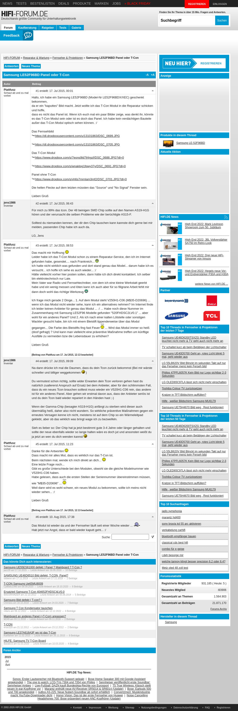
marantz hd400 (171, 517)
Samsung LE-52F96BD (190, 143)
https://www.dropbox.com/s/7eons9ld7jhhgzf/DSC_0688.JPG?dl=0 (79, 157)
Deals (63, 3)
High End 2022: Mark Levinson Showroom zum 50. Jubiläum (204, 225)
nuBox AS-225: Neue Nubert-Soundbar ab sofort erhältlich (74, 692)
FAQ (207, 707)
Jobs (116, 3)
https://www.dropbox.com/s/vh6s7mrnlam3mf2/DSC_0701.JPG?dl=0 (81, 179)
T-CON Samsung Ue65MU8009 (23, 583)
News (7, 3)
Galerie (76, 27)
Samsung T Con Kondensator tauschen (28, 608)
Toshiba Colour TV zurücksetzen (182, 388)
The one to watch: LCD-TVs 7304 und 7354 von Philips (61, 682)
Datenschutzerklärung (185, 707)
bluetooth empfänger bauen (179, 536)
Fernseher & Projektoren (67, 57)
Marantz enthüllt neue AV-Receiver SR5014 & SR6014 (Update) (84, 688)
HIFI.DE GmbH (23, 707)
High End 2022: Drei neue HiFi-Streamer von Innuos (204, 257)
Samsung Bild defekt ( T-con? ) (23, 600)
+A (153, 74)
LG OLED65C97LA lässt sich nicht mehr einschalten (194, 382)
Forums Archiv (219, 608)
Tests (21, 3)
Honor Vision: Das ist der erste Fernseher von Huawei (89, 695)
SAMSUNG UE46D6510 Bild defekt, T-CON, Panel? (36, 575)
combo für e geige (173, 549)
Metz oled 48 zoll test (175, 567)
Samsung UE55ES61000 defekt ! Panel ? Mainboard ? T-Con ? (43, 567)
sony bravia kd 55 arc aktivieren (181, 523)
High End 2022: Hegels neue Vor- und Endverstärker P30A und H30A (206, 272)
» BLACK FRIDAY (138, 3)
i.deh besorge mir (173, 555)
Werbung (113, 707)
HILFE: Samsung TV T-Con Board (25, 640)
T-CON (8, 624)
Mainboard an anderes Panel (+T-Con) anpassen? (35, 616)
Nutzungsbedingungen (154, 707)
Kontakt (77, 707)
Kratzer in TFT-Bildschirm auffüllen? (184, 394)
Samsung (171, 622)
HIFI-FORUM (11, 57)
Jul (7, 660)
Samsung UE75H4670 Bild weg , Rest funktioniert (193, 407)
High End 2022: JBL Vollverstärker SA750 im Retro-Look (206, 241)
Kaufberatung (27, 27)
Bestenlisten (42, 3)
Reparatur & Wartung (36, 57)
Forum (8, 27)
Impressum (95, 707)
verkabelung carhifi (173, 530)
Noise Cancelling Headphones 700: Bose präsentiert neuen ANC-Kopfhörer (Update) (92, 697)
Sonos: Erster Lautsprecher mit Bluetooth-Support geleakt (48, 679)
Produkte (82, 3)
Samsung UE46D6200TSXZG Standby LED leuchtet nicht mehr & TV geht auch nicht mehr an (192, 339)
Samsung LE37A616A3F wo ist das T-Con (30, 632)
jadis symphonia (172, 511)
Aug (7, 664)
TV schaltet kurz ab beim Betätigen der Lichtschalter (194, 347)
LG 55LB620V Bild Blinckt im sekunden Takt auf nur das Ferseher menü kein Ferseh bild (194, 364)
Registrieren (223, 707)
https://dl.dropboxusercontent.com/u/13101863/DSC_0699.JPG (77, 136)
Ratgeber (48, 27)
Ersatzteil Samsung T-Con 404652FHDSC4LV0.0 (34, 591)
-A (147, 74)
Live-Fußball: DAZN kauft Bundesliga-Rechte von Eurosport (72, 685)
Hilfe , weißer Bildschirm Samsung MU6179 (189, 401)
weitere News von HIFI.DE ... (211, 283)
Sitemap (129, 707)
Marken (102, 3)
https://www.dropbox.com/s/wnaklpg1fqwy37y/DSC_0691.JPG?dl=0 (80, 166)
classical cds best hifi (175, 542)
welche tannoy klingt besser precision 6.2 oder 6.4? (193, 561)
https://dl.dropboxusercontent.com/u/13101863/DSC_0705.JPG (77, 144)
